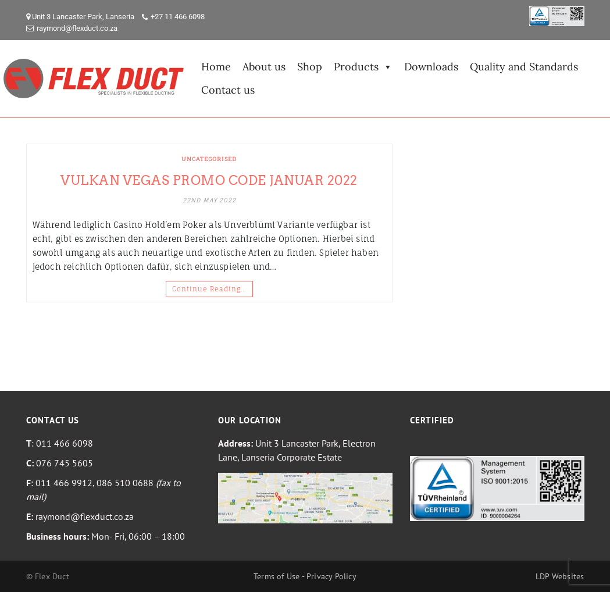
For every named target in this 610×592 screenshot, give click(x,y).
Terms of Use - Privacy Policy (305, 576)
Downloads (431, 66)
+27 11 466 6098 (178, 16)
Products (363, 66)
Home (216, 66)
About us (264, 66)
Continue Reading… (209, 289)
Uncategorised (209, 158)
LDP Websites (560, 576)
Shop (309, 66)
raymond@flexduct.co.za (77, 28)
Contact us (228, 90)
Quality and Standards (524, 66)
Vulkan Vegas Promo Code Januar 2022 (209, 180)
